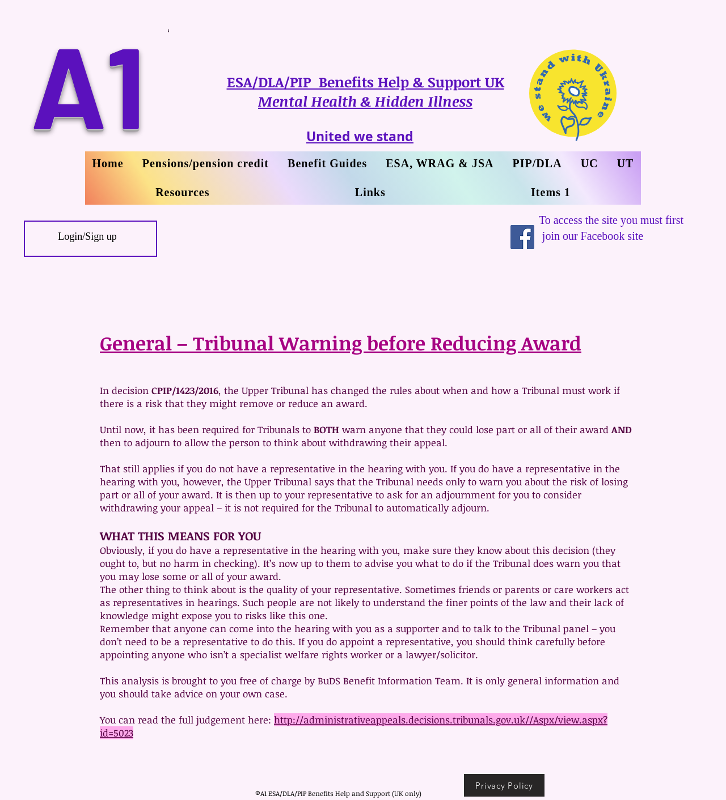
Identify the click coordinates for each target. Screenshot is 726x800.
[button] (625, 163)
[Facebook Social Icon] (522, 237)
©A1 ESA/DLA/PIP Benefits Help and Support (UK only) (338, 793)
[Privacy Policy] (504, 785)
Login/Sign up (87, 236)
